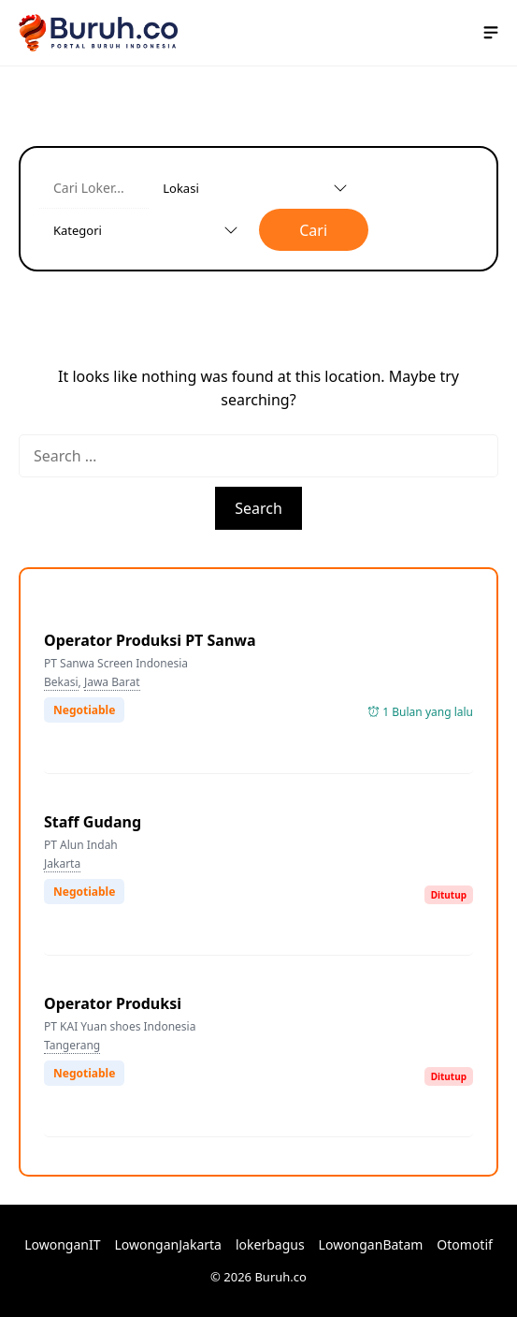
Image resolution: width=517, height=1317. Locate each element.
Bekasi (61, 682)
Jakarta (62, 863)
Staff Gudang (92, 822)
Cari (313, 230)
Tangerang (72, 1045)
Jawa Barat (112, 682)
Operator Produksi (112, 1003)
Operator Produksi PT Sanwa (150, 640)
